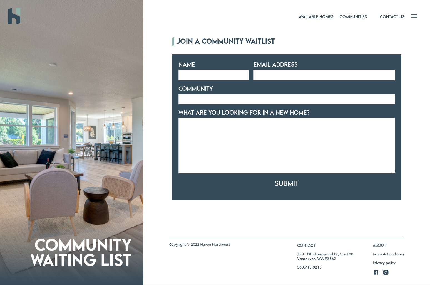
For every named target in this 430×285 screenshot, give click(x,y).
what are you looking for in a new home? (244, 112)
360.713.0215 (309, 267)
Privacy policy (384, 263)
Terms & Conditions (388, 254)
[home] (54, 16)
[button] (316, 16)
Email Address (275, 64)
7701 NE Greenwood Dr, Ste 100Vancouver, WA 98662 (325, 256)
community (195, 88)
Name (186, 64)
